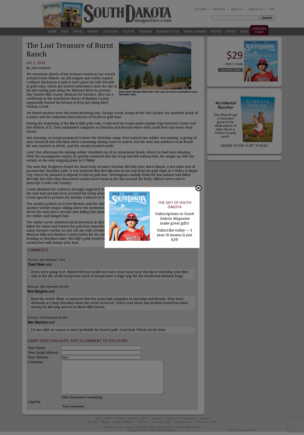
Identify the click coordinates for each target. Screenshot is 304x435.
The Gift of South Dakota (174, 205)
